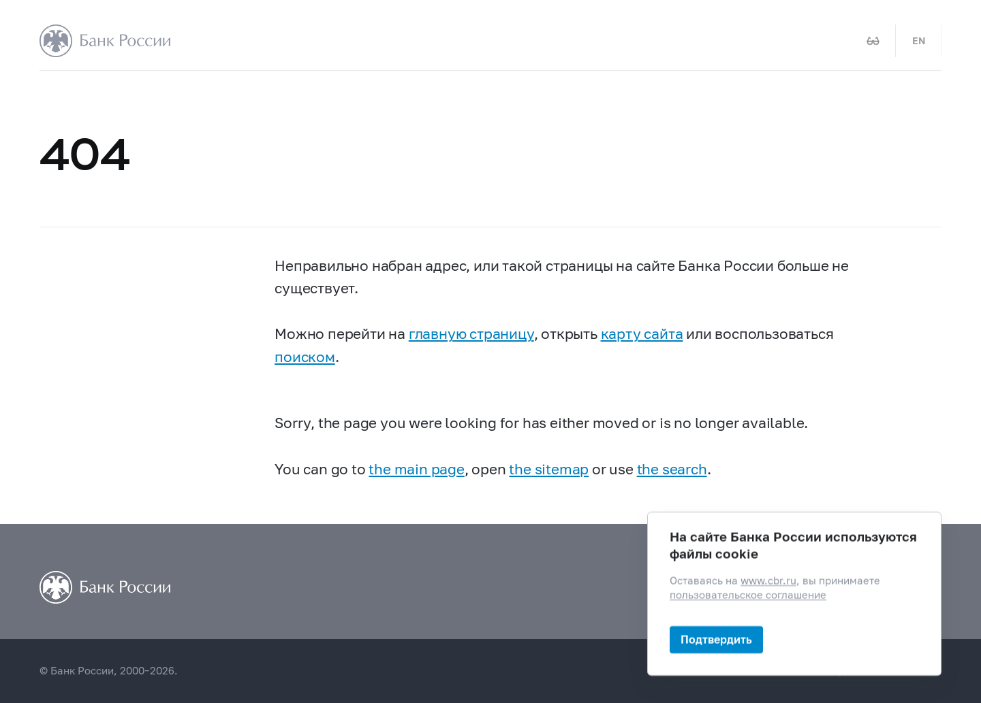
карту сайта (642, 333)
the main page (416, 469)
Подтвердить (716, 639)
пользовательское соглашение (748, 595)
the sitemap (549, 469)
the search (672, 469)
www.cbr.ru (768, 581)
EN (918, 40)
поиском (305, 356)
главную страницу (471, 333)
